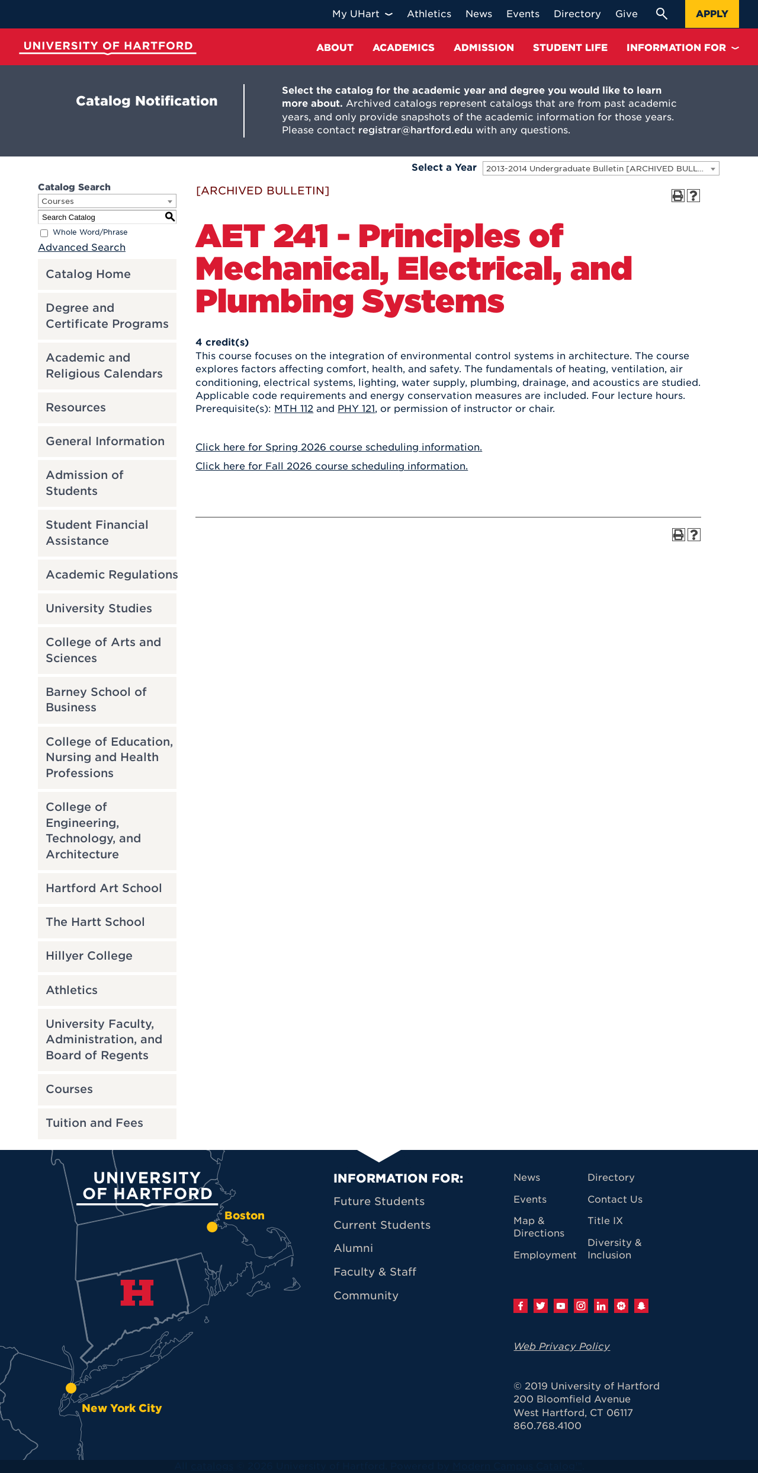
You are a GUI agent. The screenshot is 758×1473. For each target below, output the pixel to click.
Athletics (72, 990)
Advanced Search (82, 247)
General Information (105, 441)
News (526, 1177)
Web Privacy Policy (561, 1346)
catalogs (212, 1466)
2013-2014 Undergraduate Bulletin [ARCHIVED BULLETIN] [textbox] (602, 168)
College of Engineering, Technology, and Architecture (93, 830)
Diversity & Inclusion (614, 1249)
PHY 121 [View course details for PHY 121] (356, 408)
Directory (611, 1177)
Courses (69, 1089)
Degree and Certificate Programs (107, 316)
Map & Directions (538, 1227)
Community (366, 1295)
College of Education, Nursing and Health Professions (109, 757)
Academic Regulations (112, 574)
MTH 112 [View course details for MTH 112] (293, 408)
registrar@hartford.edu (415, 130)
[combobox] (601, 168)
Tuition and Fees (94, 1123)
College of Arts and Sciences (103, 650)
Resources (76, 407)
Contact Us (615, 1199)
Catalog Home (88, 274)
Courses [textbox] (57, 201)
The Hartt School (95, 922)
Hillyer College (89, 956)
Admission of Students (85, 483)
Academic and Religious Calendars (104, 366)
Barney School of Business (96, 700)
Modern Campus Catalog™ (517, 1466)
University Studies (99, 608)
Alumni (353, 1248)
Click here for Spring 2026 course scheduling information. (338, 447)
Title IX (605, 1220)
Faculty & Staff (374, 1272)
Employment (545, 1255)
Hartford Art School (104, 888)
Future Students (379, 1201)
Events (530, 1199)
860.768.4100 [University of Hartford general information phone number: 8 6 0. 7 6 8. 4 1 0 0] (547, 1426)
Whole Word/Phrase (90, 232)
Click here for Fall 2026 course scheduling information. (331, 466)
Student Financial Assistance (97, 533)
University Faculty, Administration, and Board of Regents (104, 1039)
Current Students (382, 1225)
